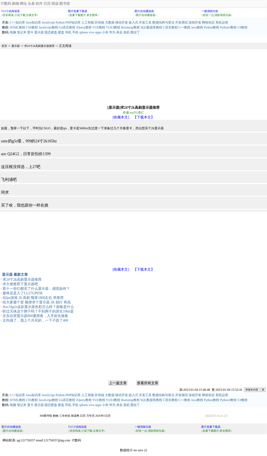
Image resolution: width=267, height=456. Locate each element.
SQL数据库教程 (151, 27)
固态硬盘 (51, 32)
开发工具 (145, 22)
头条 (31, 4)
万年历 (90, 415)
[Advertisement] (118, 77)
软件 (39, 4)
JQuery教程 (83, 27)
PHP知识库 (73, 22)
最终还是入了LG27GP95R (23, 293)
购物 (15, 4)
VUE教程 (98, 27)
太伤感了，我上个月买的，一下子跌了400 (35, 320)
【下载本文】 (143, 117)
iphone (83, 32)
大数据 (109, 22)
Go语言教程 (67, 27)
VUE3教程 (113, 27)
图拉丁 (135, 32)
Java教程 (197, 27)
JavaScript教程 (48, 27)
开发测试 (181, 22)
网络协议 (208, 22)
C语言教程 (170, 27)
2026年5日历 (103, 415)
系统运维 (221, 22)
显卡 (30, 32)
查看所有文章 (147, 383)
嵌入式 (133, 22)
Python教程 (211, 27)
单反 (119, 32)
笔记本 (21, 32)
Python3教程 (228, 27)
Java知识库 (33, 22)
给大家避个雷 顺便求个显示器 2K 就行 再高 (37, 302)
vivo (91, 32)
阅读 (55, 4)
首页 (4, 45)
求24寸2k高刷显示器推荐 (39, 45)
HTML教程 (17, 27)
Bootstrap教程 (130, 27)
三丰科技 (64, 415)
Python (60, 22)
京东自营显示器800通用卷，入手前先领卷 (35, 316)
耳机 (68, 32)
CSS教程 (32, 27)
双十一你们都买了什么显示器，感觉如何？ (36, 289)
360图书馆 (46, 415)
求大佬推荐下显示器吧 (20, 284)
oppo (98, 32)
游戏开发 (195, 22)
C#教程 (242, 27)
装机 (126, 32)
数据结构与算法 (163, 22)
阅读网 (75, 415)
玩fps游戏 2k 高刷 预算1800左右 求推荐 (33, 298)
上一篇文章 (118, 383)
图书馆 (64, 4)
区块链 (99, 22)
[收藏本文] (121, 117)
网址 (23, 4)
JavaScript (48, 22)
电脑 (13, 32)
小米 (105, 32)
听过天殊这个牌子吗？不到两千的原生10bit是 (38, 311)
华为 (112, 32)
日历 (47, 4)
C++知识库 (17, 22)
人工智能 (87, 22)
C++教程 (185, 27)
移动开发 (121, 22)
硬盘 (61, 32)
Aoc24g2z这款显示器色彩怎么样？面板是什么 (38, 307)
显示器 (39, 32)
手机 (75, 32)
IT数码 (6, 4)
